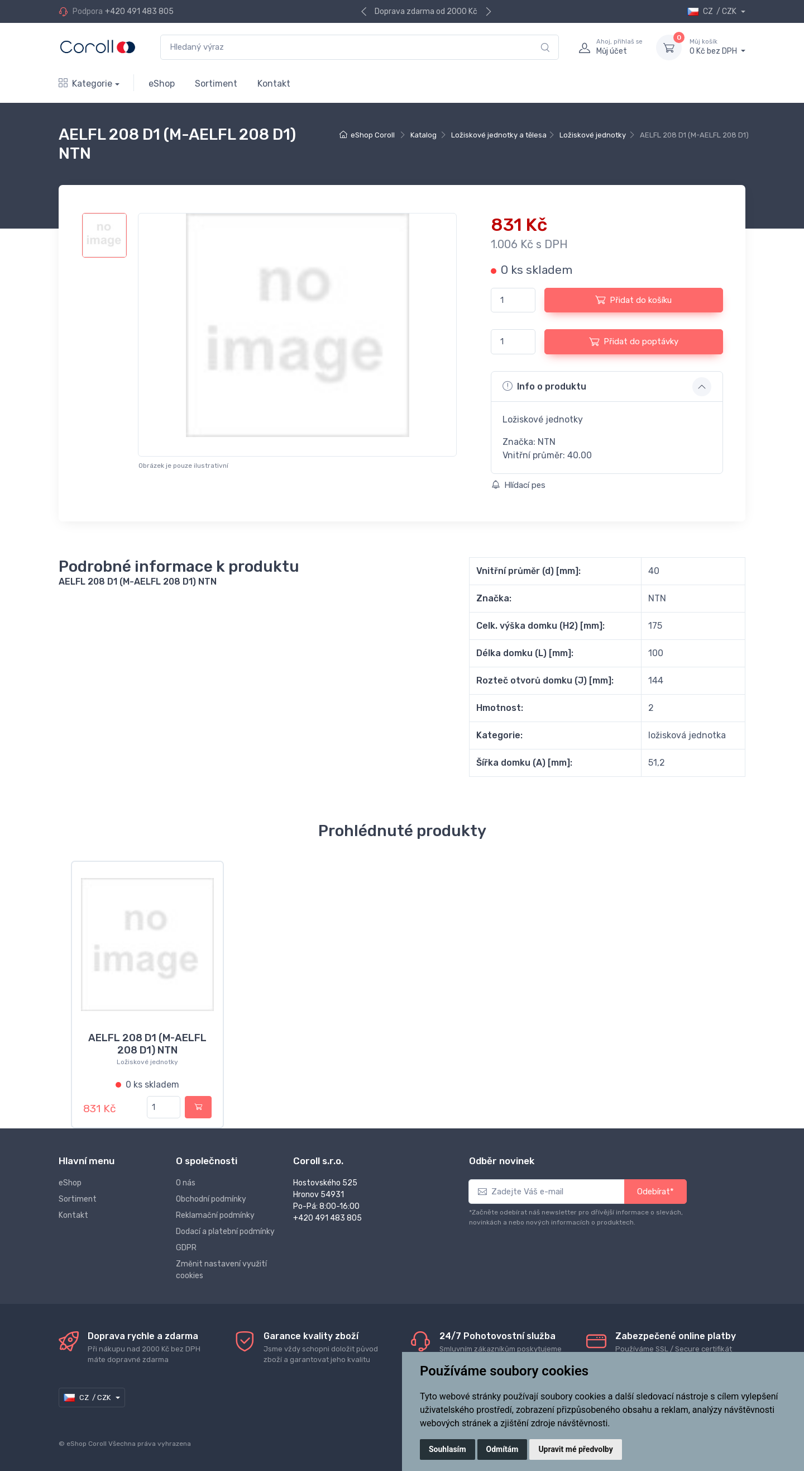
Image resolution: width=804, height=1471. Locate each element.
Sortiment (216, 83)
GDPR (186, 1247)
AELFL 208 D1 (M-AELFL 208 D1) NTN (147, 1044)
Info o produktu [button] (544, 386)
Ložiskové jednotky (592, 135)
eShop (162, 83)
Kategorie (85, 83)
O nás (185, 1183)
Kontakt (273, 83)
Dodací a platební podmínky (225, 1231)
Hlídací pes (518, 485)
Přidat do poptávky (633, 341)
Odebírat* (655, 1192)
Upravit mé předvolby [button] (575, 1449)
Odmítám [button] (502, 1449)
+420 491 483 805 (139, 11)
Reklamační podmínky (215, 1215)
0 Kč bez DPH (717, 46)
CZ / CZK (712, 11)
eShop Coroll (373, 135)
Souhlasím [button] (447, 1449)
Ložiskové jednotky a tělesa (499, 135)
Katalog (423, 135)
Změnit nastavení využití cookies (221, 1269)
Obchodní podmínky (211, 1199)
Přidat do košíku (633, 300)
